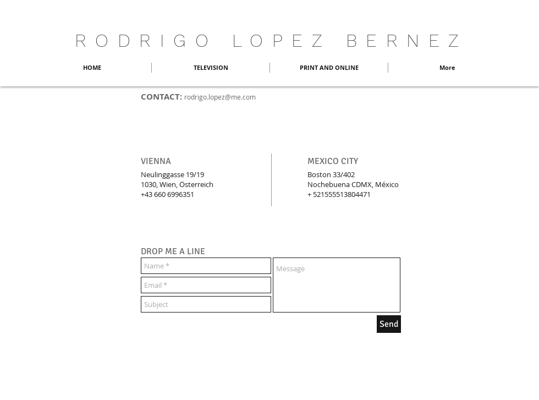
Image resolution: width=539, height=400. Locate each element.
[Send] (389, 324)
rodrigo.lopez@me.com (220, 96)
